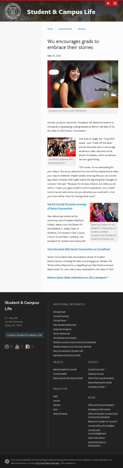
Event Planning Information (101, 378)
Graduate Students (62, 329)
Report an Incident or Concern (102, 421)
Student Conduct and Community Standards (74, 342)
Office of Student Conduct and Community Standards (103, 415)
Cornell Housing (61, 316)
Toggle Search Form (108, 3)
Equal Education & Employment (97, 443)
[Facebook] (29, 346)
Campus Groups (96, 373)
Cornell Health (60, 373)
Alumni (56, 400)
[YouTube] (19, 346)
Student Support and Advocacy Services (72, 346)
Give (56, 409)
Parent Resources (61, 333)
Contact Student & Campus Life (24, 335)
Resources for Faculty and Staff (68, 378)
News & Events (60, 413)
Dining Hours (59, 311)
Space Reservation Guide (100, 382)
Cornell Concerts (97, 369)
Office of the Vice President (101, 405)
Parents (57, 405)
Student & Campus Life (61, 11)
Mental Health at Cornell (64, 369)
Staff (55, 396)
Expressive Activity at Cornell (66, 355)
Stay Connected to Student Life (68, 350)
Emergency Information (99, 409)
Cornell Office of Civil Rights (101, 425)
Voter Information (96, 437)
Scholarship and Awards (64, 337)
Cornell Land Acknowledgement (97, 431)
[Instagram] (9, 346)
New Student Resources (64, 324)
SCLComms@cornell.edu (49, 463)
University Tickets (97, 386)
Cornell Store (60, 320)
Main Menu (115, 3)
